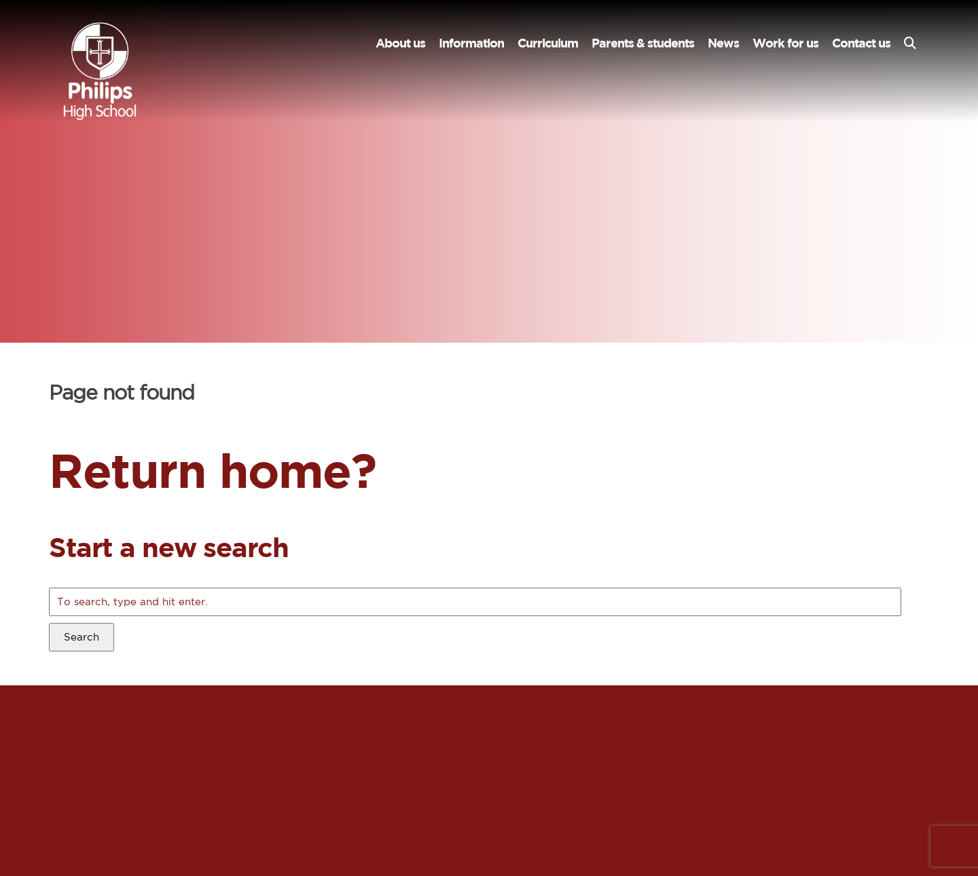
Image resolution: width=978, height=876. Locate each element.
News (723, 43)
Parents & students (643, 43)
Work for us (785, 43)
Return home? (212, 470)
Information (471, 43)
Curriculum (548, 43)
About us (400, 43)
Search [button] (81, 637)
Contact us (861, 43)
